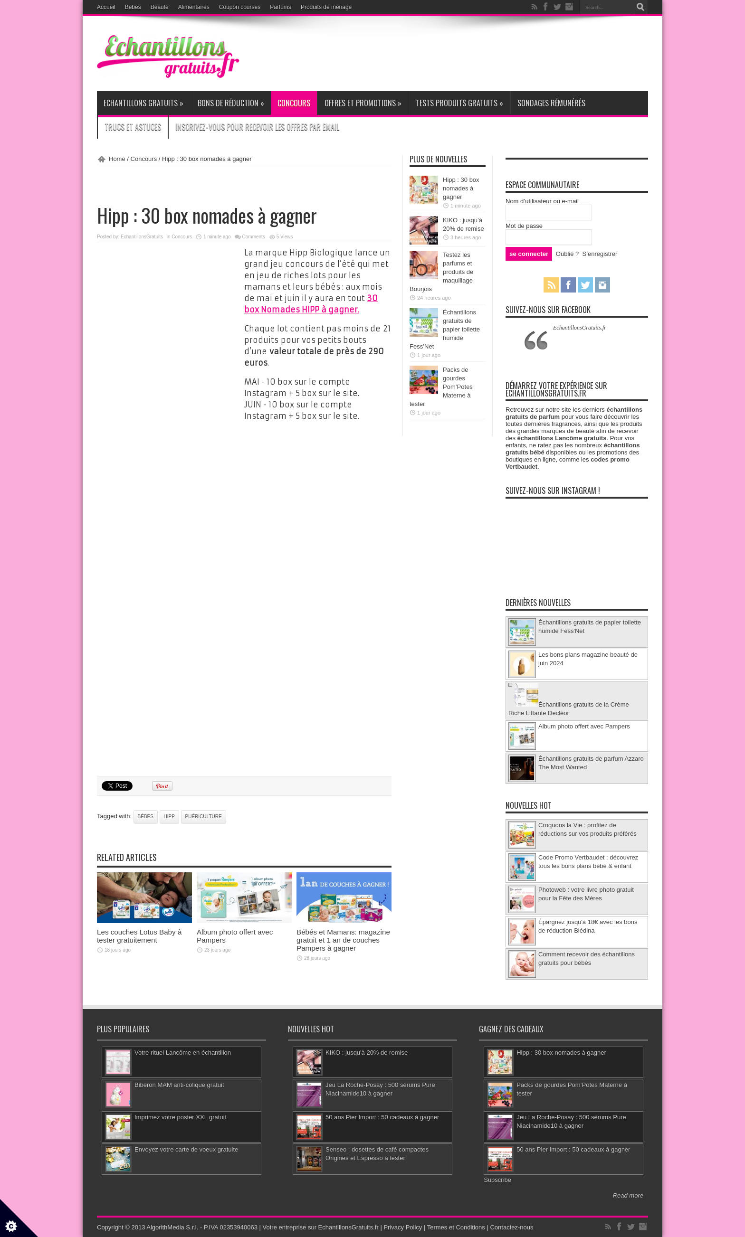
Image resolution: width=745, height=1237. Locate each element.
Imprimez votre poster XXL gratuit (180, 1117)
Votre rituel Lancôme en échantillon (182, 1052)
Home (117, 158)
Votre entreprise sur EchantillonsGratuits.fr (321, 1227)
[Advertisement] (475, 53)
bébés (145, 816)
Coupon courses (239, 7)
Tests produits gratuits (459, 103)
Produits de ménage (326, 7)
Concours (293, 103)
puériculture (203, 816)
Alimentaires (194, 7)
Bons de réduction (231, 103)
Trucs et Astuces (133, 126)
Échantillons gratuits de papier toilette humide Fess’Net (445, 329)
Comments (253, 236)
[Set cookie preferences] (19, 1218)
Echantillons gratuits (143, 103)
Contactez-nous (511, 1227)
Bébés (133, 7)
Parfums (280, 7)
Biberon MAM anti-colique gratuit (179, 1084)
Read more (628, 1195)
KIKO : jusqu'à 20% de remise (366, 1052)
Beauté (160, 7)
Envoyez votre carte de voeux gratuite (186, 1149)
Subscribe (497, 1179)
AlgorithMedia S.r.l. (172, 1227)
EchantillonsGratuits (142, 236)
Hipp (169, 816)
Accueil (106, 7)
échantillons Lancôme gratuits (562, 438)
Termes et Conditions (456, 1227)
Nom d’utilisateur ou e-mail (542, 201)
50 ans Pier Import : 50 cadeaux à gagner (382, 1117)
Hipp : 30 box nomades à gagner (461, 188)
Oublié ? (567, 253)
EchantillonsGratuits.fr (579, 327)
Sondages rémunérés (551, 103)
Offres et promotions (363, 103)
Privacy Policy (402, 1227)
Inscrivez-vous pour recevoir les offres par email (257, 126)
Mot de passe (524, 225)
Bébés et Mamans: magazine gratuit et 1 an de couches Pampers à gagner (343, 940)
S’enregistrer (600, 253)
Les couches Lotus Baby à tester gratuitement (139, 936)
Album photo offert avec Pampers (584, 726)
